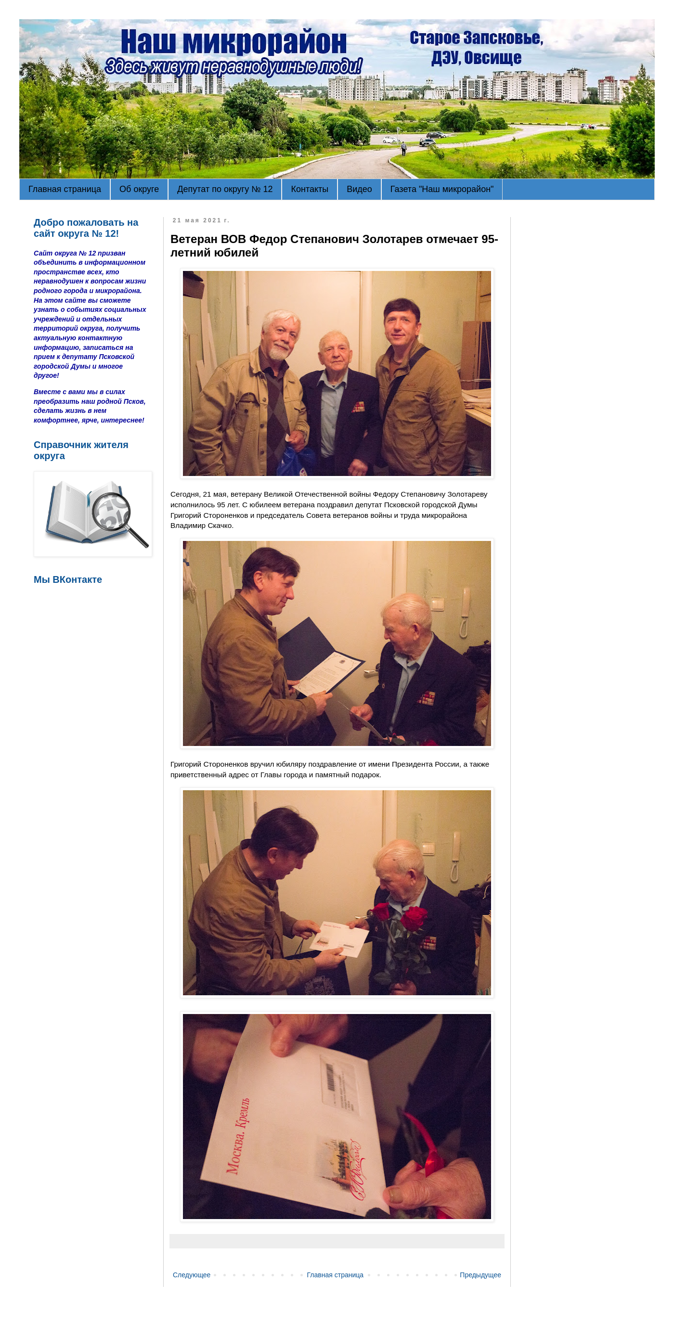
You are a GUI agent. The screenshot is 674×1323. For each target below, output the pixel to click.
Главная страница (64, 189)
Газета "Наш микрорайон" (442, 189)
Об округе (139, 189)
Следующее (191, 1275)
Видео (359, 189)
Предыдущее (480, 1275)
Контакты (309, 189)
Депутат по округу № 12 (224, 189)
